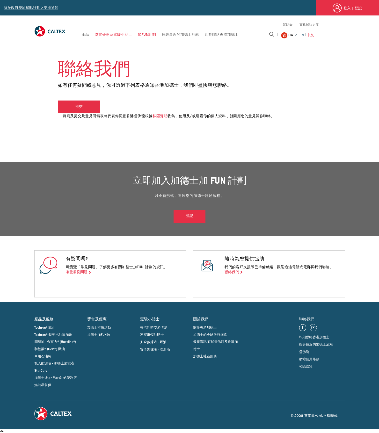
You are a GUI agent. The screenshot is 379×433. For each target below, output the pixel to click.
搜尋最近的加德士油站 (180, 34)
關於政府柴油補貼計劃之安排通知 (31, 8)
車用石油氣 (42, 356)
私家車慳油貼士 (152, 335)
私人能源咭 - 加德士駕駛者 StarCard (54, 366)
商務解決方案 (309, 24)
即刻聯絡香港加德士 (222, 34)
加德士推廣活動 (99, 328)
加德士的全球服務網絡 (210, 335)
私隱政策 (306, 366)
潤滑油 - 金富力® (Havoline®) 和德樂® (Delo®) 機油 (55, 345)
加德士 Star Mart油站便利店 (55, 378)
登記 (189, 216)
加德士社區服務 (205, 356)
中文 (310, 35)
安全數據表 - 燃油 (153, 342)
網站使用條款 (309, 359)
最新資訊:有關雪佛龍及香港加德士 (215, 345)
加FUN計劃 (147, 34)
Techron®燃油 (44, 328)
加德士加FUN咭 (98, 335)
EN (301, 35)
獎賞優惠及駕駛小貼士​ (113, 34)
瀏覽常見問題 (76, 272)
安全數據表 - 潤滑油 (155, 350)
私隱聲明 (160, 116)
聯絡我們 (232, 272)
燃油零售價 (42, 385)
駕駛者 (288, 24)
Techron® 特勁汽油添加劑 (53, 335)
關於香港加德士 (205, 328)
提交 (79, 107)
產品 (85, 34)
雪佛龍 (304, 352)
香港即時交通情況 (153, 328)
